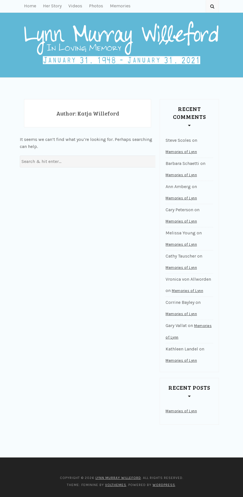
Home (30, 5)
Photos (96, 5)
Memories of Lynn (181, 152)
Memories (120, 5)
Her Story (52, 5)
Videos (75, 5)
